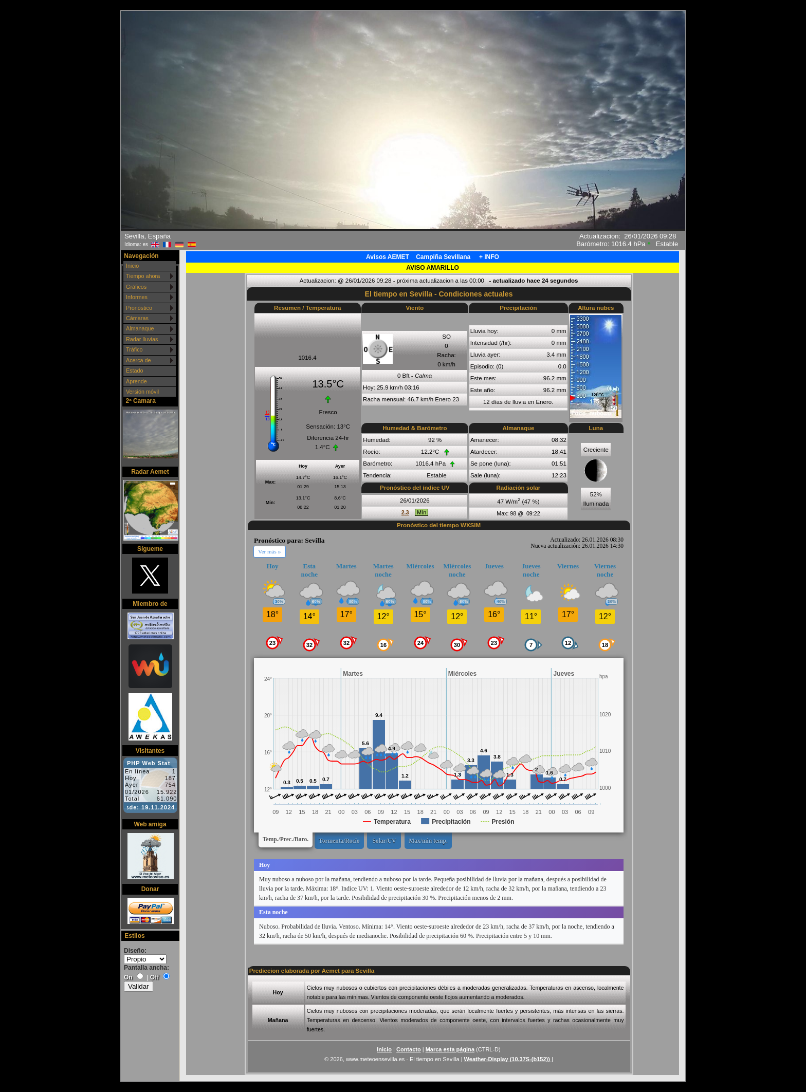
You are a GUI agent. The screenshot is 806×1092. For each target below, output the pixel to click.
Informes (137, 297)
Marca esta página (450, 1049)
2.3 (405, 512)
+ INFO (489, 257)
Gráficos (136, 287)
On (128, 977)
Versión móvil (142, 391)
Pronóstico (139, 308)
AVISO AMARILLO (432, 267)
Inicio (132, 266)
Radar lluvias (142, 339)
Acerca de (138, 360)
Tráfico (134, 349)
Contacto (408, 1049)
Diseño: (135, 950)
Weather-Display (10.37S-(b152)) (508, 1059)
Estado (134, 370)
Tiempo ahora (143, 276)
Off (154, 977)
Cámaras (137, 318)
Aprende (136, 381)
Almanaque (140, 328)
